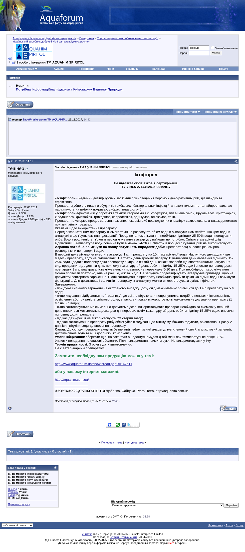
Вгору (240, 525)
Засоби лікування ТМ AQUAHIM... (44, 119)
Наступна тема (134, 442)
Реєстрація (86, 68)
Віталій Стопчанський (123, 537)
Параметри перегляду (218, 111)
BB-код (12, 489)
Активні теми (25, 68)
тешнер (16, 168)
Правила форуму (19, 504)
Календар (158, 68)
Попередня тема (111, 442)
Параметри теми (186, 111)
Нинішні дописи (193, 68)
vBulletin (87, 534)
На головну (215, 525)
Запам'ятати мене (224, 48)
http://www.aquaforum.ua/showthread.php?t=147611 (93, 364)
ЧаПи (110, 68)
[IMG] (11, 495)
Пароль (183, 53)
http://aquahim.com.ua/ (72, 380)
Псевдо (183, 47)
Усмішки (13, 492)
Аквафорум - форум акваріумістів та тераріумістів (44, 38)
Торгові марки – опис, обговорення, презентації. (127, 38)
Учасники (132, 68)
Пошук (223, 68)
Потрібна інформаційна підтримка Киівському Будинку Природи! (69, 89)
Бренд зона (86, 38)
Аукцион (59, 68)
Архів (229, 525)
